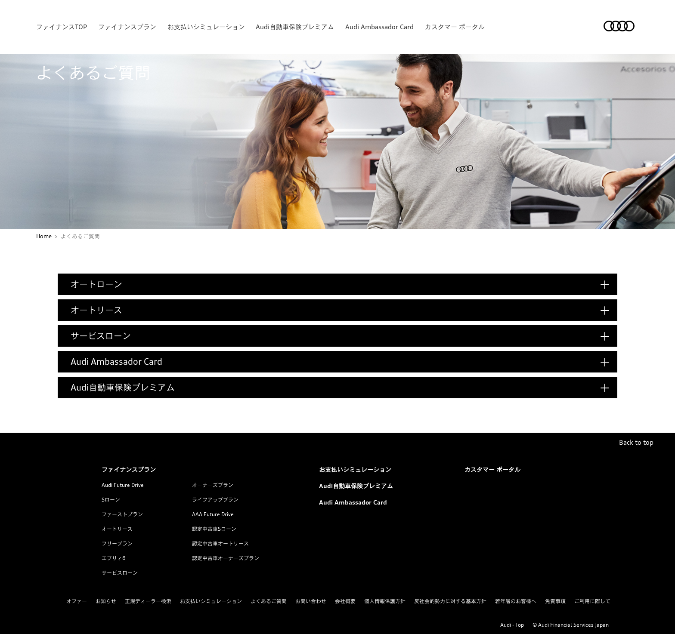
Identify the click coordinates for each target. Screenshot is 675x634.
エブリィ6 (114, 558)
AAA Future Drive (213, 514)
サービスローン (120, 572)
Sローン (111, 499)
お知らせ (106, 601)
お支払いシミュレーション (206, 27)
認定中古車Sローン (214, 529)
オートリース (117, 529)
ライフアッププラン (215, 499)
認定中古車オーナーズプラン (225, 558)
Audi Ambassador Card (379, 27)
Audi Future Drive (123, 485)
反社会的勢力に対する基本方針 (450, 601)
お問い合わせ (310, 601)
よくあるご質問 (269, 601)
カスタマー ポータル (455, 27)
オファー (76, 601)
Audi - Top (512, 625)
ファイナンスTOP (61, 27)
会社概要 (345, 601)
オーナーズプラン (212, 485)
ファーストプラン (122, 514)
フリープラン (117, 543)
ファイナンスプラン (127, 27)
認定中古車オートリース (220, 543)
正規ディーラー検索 (148, 601)
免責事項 (555, 601)
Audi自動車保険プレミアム (295, 27)
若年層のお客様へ (515, 601)
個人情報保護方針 (385, 601)
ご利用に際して (592, 601)
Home (44, 236)
